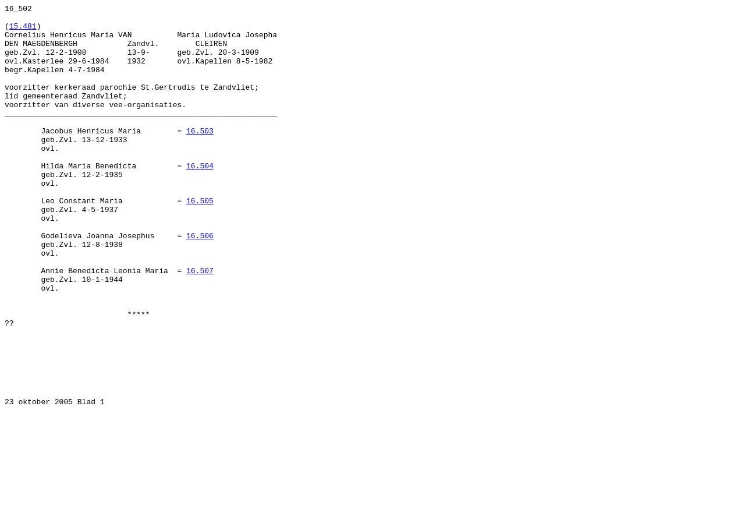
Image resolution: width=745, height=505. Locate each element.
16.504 (200, 198)
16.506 (200, 282)
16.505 (200, 240)
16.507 (200, 324)
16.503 (200, 156)
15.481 (23, 31)
